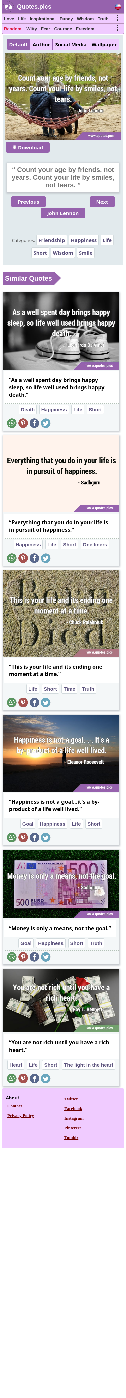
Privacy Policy (20, 1115)
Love (9, 18)
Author (41, 44)
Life (22, 18)
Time (69, 689)
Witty (31, 28)
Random (12, 28)
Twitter (71, 1098)
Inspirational (42, 18)
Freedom (85, 28)
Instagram (74, 1118)
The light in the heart (88, 1065)
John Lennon (63, 213)
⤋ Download (27, 147)
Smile (86, 252)
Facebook (73, 1108)
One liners (95, 544)
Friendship (51, 240)
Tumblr (71, 1137)
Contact (14, 1105)
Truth (103, 18)
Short (40, 252)
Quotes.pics (34, 6)
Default (18, 44)
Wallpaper (104, 44)
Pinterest (72, 1127)
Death (28, 409)
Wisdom (85, 18)
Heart (15, 1065)
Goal (27, 824)
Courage (63, 28)
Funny (66, 18)
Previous (28, 201)
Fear (45, 28)
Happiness (84, 240)
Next (102, 201)
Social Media (70, 44)
